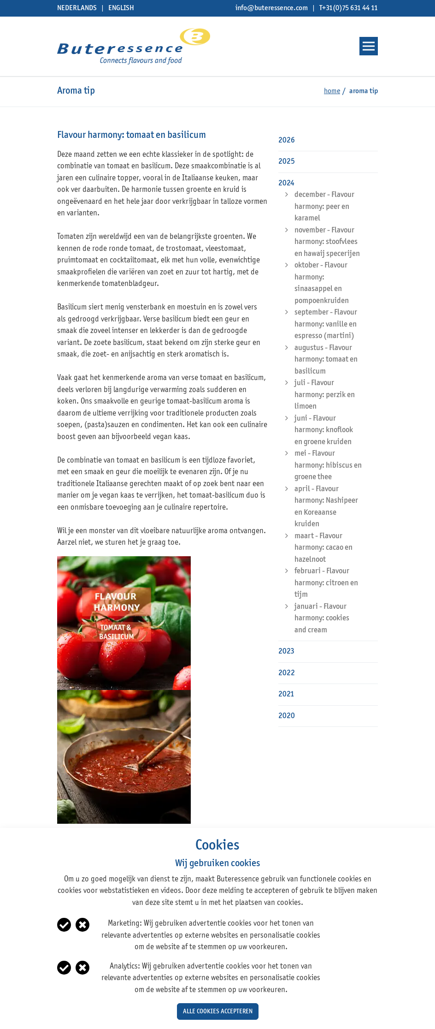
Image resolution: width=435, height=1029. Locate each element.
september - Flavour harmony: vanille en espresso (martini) (325, 324)
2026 (286, 140)
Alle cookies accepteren (218, 1011)
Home (332, 91)
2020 (286, 716)
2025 (286, 162)
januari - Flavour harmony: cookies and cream (321, 618)
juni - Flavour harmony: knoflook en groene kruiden (323, 430)
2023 (286, 651)
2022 (286, 673)
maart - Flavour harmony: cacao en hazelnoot (323, 548)
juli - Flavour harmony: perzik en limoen (324, 394)
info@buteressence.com (271, 8)
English (121, 8)
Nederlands (77, 8)
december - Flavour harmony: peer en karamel (324, 206)
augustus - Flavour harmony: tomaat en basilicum (326, 359)
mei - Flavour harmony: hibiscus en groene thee (328, 465)
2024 (286, 183)
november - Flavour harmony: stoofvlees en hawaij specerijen (327, 242)
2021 (286, 694)
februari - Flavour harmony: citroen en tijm (326, 583)
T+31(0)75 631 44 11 (348, 8)
